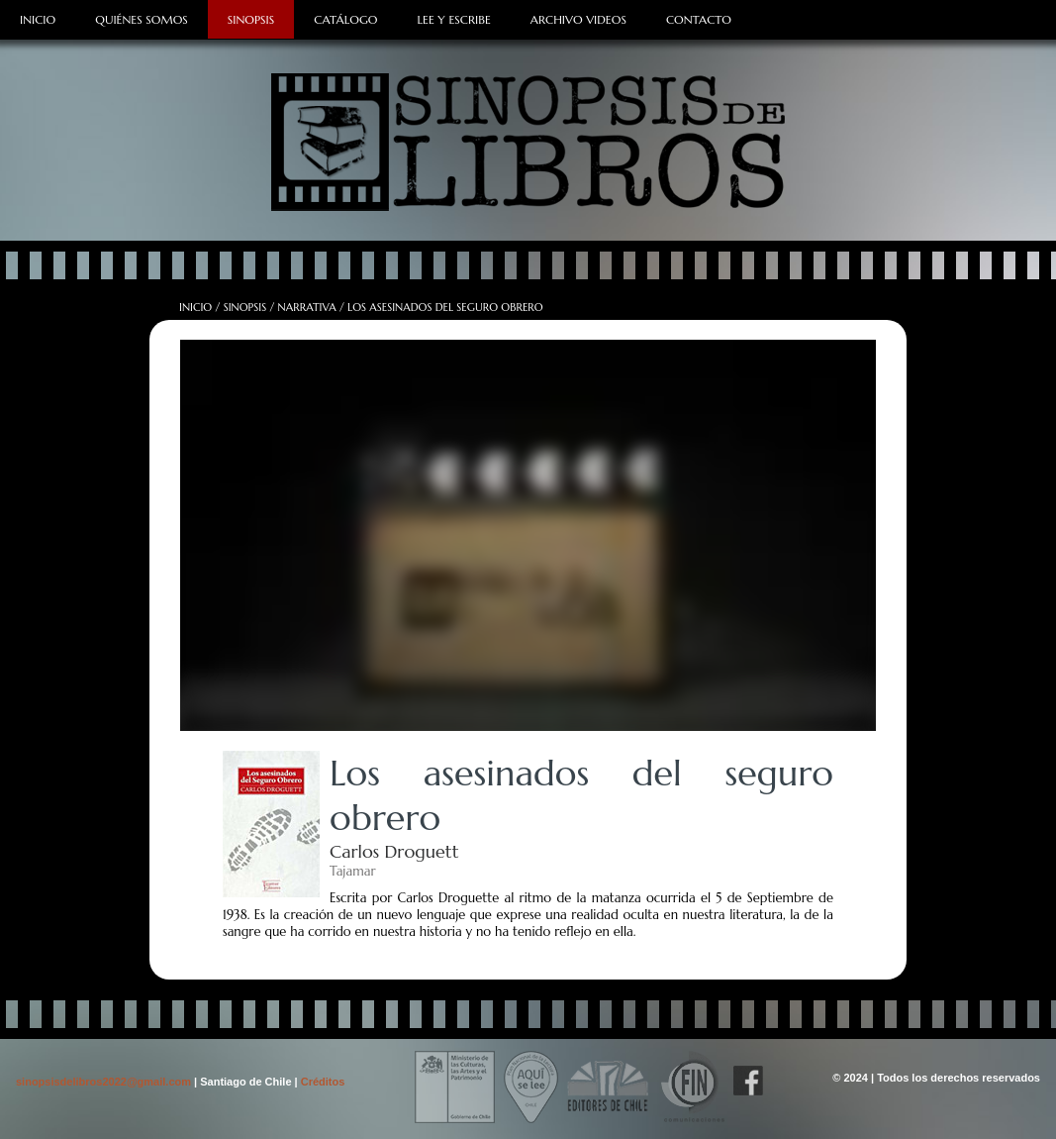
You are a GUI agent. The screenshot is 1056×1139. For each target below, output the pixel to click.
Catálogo (345, 19)
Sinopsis (251, 19)
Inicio (37, 19)
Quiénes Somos (141, 19)
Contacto (698, 19)
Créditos (323, 1081)
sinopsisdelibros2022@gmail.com (105, 1081)
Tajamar (352, 871)
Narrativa (307, 307)
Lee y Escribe (453, 19)
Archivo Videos (578, 19)
